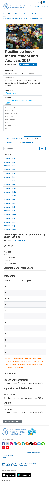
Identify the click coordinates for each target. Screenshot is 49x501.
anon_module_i (9, 199)
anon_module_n (9, 218)
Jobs (4, 463)
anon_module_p (9, 226)
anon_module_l (9, 211)
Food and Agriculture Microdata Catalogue (24, 14)
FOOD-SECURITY (9, 16)
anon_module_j (9, 203)
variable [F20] (37, 19)
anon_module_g (9, 184)
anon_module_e (9, 177)
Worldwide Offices (34, 453)
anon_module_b (9, 162)
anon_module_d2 (10, 173)
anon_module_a (9, 158)
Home (5, 14)
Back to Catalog (12, 421)
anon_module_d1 (10, 169)
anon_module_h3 (10, 196)
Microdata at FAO (42, 6)
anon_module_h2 (10, 192)
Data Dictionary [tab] (32, 139)
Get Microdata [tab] (27, 143)
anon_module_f (9, 181)
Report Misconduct (20, 465)
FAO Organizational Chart (7, 455)
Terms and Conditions (28, 463)
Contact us (12, 463)
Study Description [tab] (14, 138)
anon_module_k (9, 207)
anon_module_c (9, 166)
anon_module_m (10, 214)
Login (38, 2)
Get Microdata (28, 64)
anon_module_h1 (10, 188)
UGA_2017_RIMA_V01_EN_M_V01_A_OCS (17, 19)
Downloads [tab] (12, 143)
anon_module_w (10, 229)
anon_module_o (9, 222)
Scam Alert (6, 465)
